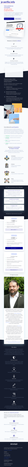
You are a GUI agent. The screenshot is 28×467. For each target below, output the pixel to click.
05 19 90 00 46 (6, 458)
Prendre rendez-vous (14, 269)
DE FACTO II (8, 322)
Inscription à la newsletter (8, 450)
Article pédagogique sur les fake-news (14, 342)
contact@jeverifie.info (7, 457)
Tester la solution (14, 229)
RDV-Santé (19, 325)
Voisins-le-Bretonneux (17, 313)
